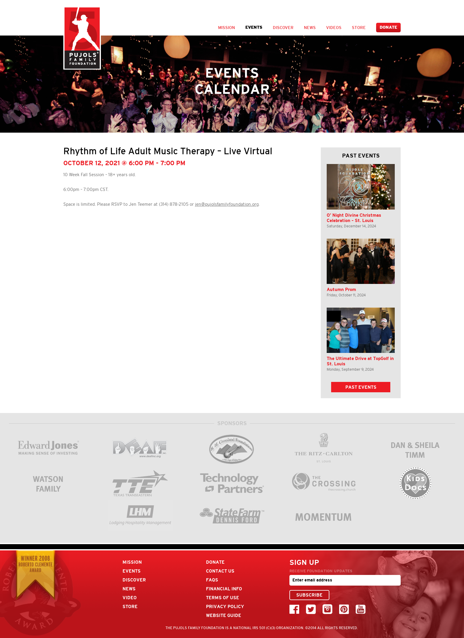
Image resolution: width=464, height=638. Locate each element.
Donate (388, 27)
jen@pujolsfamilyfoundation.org (227, 204)
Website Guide (223, 615)
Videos (333, 27)
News (310, 27)
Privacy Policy (225, 606)
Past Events (360, 387)
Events (253, 27)
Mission (226, 27)
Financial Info (224, 588)
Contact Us (220, 570)
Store (359, 27)
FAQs (212, 579)
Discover (283, 27)
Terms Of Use (222, 597)
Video (130, 597)
